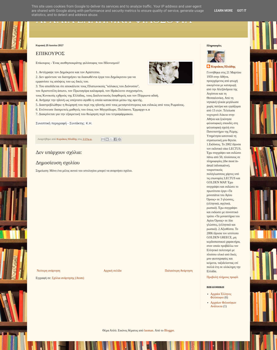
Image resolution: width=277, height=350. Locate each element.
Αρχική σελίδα (112, 270)
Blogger (169, 330)
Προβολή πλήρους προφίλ (222, 277)
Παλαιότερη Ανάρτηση (179, 270)
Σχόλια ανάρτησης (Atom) (68, 278)
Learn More (223, 10)
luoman (148, 330)
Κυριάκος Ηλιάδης (223, 66)
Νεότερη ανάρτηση (48, 270)
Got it (241, 10)
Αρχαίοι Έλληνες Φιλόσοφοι (221, 295)
